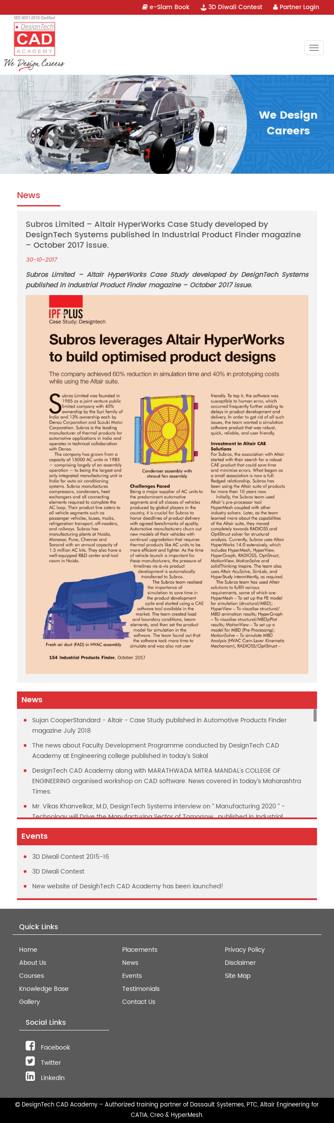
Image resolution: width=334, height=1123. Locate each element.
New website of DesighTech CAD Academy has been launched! (128, 886)
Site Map (237, 976)
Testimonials (141, 989)
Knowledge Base (44, 989)
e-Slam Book (166, 7)
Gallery (29, 1002)
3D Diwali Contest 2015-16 (70, 857)
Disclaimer (240, 963)
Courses (31, 976)
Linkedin (45, 1078)
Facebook (48, 1048)
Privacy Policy (245, 950)
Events (132, 976)
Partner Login (296, 7)
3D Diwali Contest (231, 7)
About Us (32, 963)
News (130, 963)
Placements (139, 950)
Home (28, 950)
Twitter (43, 1063)
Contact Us (138, 1002)
